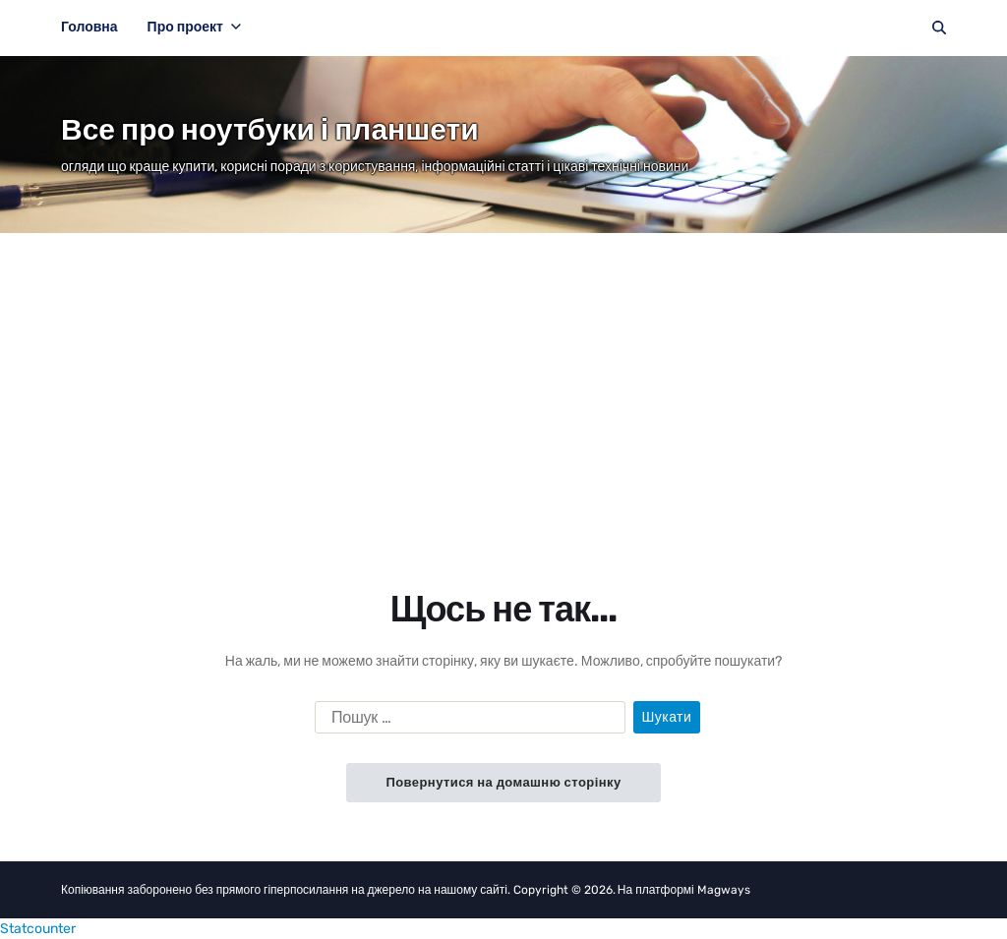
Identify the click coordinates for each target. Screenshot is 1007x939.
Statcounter (38, 928)
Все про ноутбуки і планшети (270, 130)
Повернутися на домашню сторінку (503, 782)
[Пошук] (939, 27)
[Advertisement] (503, 380)
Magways (723, 890)
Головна (89, 27)
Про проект (194, 27)
